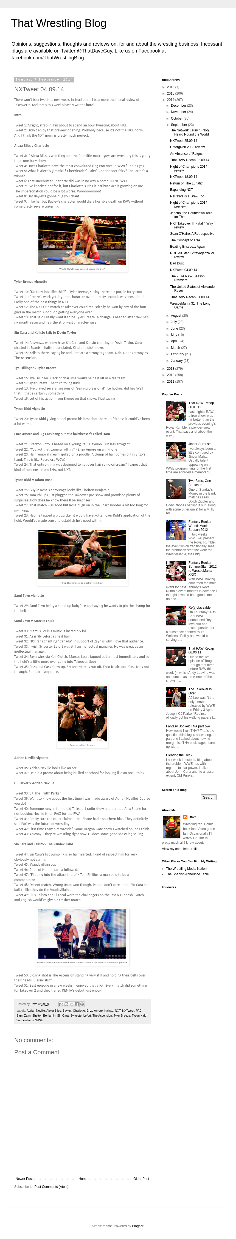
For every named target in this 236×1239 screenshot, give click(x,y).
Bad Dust (177, 263)
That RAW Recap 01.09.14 (189, 297)
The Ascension (102, 1015)
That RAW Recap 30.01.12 (201, 405)
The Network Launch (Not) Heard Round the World (189, 132)
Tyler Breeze (122, 1015)
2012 (171, 375)
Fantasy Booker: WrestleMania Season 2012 (200, 526)
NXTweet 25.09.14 (183, 141)
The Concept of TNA (185, 240)
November (179, 112)
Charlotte (79, 1010)
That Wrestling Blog (58, 23)
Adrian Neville (36, 1010)
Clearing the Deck (179, 755)
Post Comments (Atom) (51, 1187)
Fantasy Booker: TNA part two (188, 726)
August (176, 316)
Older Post (141, 1179)
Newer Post (24, 1179)
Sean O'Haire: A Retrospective (192, 234)
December (179, 105)
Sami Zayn (23, 1015)
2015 (171, 93)
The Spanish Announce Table (187, 874)
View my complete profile (180, 849)
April (174, 341)
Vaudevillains (25, 1020)
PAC (139, 1010)
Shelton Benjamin (44, 1015)
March (176, 348)
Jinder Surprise (200, 444)
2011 (171, 381)
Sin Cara (63, 1015)
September (179, 125)
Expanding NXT (181, 190)
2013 (171, 369)
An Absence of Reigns (186, 154)
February (178, 354)
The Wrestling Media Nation (186, 869)
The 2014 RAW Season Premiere (187, 278)
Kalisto (108, 1010)
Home (83, 1179)
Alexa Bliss (53, 1010)
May (174, 335)
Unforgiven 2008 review (187, 147)
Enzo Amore (95, 1010)
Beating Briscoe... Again (187, 247)
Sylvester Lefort (80, 1015)
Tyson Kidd (139, 1015)
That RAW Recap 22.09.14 (189, 160)
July (174, 322)
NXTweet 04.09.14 (183, 270)
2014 (171, 100)
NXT (117, 1010)
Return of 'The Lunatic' (186, 183)
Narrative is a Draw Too (187, 196)
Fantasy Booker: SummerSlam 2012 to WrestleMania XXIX (203, 568)
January (177, 361)
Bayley (67, 1010)
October (177, 118)
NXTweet (128, 1010)
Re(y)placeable (200, 607)
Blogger (137, 1226)
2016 (171, 87)
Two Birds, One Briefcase (200, 483)
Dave (192, 817)
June (175, 328)
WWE (39, 1020)
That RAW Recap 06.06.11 (201, 650)
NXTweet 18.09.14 (183, 177)
